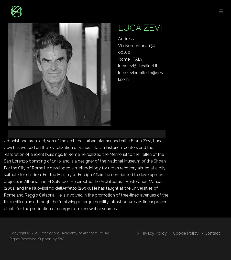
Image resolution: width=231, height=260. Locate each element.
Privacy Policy (152, 233)
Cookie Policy (184, 233)
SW (61, 239)
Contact (211, 233)
